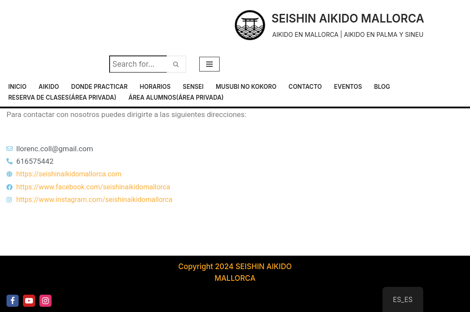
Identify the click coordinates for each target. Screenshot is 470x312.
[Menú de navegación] (209, 64)
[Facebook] (12, 301)
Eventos (348, 86)
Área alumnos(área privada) (176, 97)
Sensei (193, 86)
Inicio (17, 86)
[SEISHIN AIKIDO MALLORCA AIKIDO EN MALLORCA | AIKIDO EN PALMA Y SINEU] (328, 25)
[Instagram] (45, 301)
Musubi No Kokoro (246, 86)
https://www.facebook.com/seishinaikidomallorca (93, 187)
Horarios (155, 86)
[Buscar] (138, 64)
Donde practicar (99, 86)
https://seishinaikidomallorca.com (69, 174)
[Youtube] (29, 301)
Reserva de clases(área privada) (62, 97)
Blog (382, 86)
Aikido (49, 86)
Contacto (305, 86)
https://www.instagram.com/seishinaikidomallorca (94, 199)
